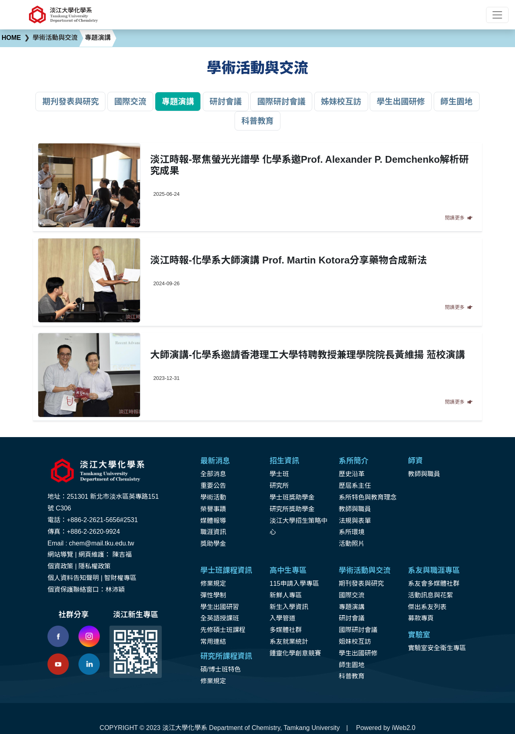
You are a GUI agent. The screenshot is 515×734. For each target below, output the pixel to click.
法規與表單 (355, 520)
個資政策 (60, 566)
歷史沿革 (352, 474)
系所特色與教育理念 (368, 497)
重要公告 (213, 485)
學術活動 (213, 497)
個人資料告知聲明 (73, 577)
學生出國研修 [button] (401, 101)
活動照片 (352, 543)
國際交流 (352, 595)
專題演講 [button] (178, 101)
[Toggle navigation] (497, 15)
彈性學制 (213, 595)
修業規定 (213, 583)
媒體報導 (213, 520)
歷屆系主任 (355, 485)
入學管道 (282, 618)
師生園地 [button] (457, 101)
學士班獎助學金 (292, 497)
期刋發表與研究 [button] (70, 101)
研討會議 (352, 618)
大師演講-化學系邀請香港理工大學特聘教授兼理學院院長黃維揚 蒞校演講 (307, 354)
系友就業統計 (289, 641)
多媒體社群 (286, 629)
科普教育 (352, 676)
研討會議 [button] (226, 101)
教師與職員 (355, 509)
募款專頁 (421, 618)
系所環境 (352, 532)
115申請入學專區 (294, 583)
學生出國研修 (358, 653)
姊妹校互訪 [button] (341, 101)
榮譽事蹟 (213, 509)
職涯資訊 (213, 532)
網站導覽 (60, 554)
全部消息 (213, 474)
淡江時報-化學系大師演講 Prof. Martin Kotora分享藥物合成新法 (288, 260)
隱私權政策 (94, 566)
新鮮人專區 (286, 595)
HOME (11, 37)
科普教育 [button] (257, 120)
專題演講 (352, 606)
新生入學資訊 (289, 606)
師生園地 (352, 664)
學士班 (279, 474)
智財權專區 (120, 577)
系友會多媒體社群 (433, 583)
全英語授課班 (219, 618)
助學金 (216, 543)
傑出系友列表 (427, 606)
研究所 (279, 485)
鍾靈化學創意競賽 (295, 653)
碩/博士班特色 (220, 669)
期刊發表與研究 (361, 583)
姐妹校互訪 (355, 641)
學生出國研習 (219, 606)
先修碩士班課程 (222, 629)
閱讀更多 (458, 218)
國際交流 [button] (130, 101)
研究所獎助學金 (292, 509)
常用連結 (213, 641)
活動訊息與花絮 (430, 595)
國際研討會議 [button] (281, 101)
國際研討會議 (358, 629)
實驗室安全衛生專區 (437, 648)
